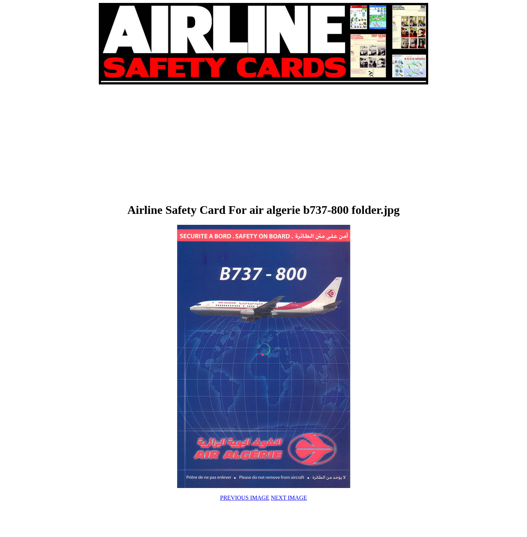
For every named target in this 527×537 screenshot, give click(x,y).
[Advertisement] (181, 143)
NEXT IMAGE (289, 498)
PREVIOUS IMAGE (244, 498)
